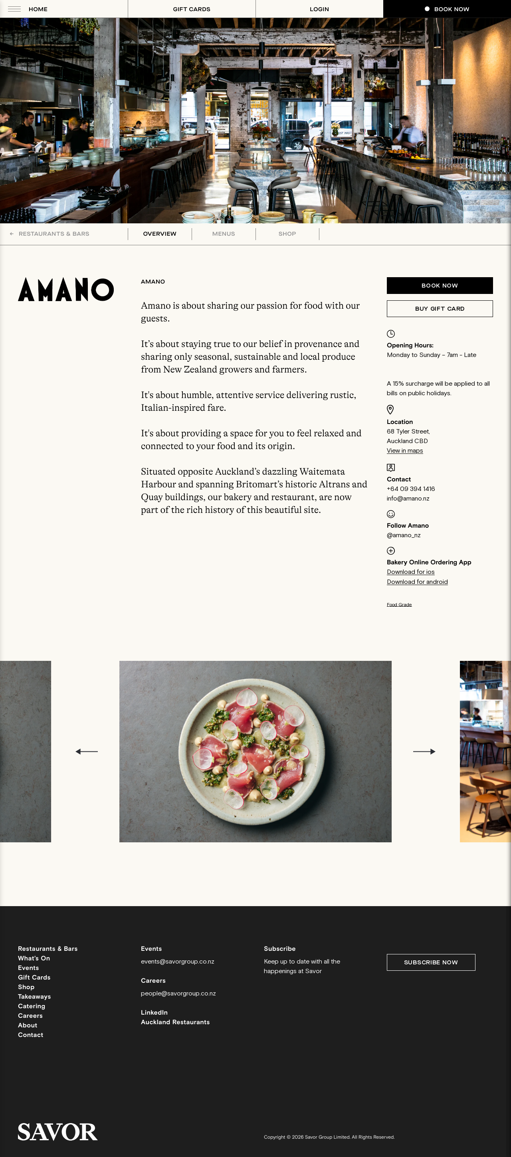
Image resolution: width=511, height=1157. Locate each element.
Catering (31, 1006)
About (28, 1025)
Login (319, 9)
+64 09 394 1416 (411, 489)
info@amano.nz (408, 499)
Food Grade (399, 605)
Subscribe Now (431, 962)
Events (28, 968)
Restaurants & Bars (49, 234)
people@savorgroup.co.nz (178, 993)
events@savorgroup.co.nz (177, 962)
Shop (287, 234)
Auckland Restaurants (175, 1022)
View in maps (405, 451)
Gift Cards (192, 9)
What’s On (34, 958)
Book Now (447, 9)
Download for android (417, 582)
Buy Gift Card (440, 309)
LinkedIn (154, 1013)
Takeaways (34, 997)
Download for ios (411, 572)
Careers (30, 1016)
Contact (31, 1035)
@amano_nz (404, 535)
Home (38, 9)
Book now (440, 286)
